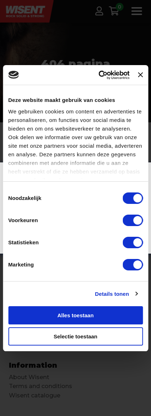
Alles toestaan (75, 315)
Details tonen (112, 294)
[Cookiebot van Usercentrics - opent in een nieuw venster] (98, 75)
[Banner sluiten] (140, 74)
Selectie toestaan (75, 336)
